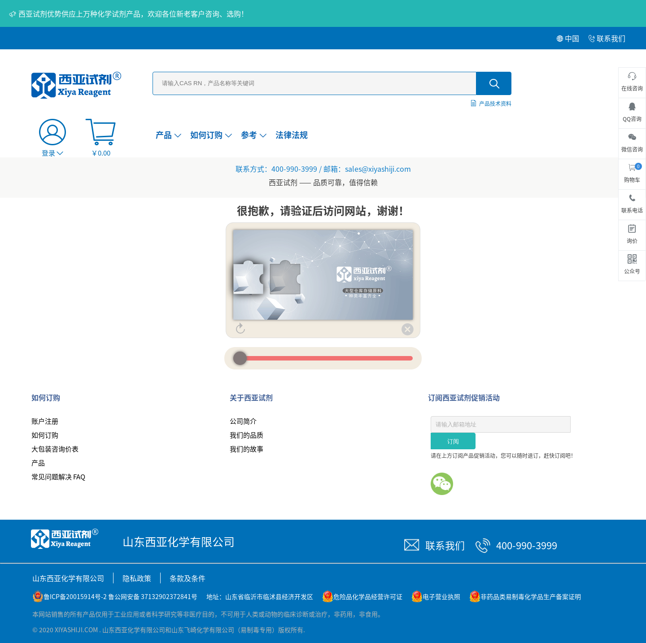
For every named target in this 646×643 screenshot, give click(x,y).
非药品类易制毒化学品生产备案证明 (530, 596)
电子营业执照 (441, 596)
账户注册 (44, 421)
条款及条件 (187, 578)
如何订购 (211, 134)
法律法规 (291, 134)
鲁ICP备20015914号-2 (75, 596)
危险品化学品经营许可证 (367, 596)
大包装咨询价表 (55, 448)
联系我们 (606, 38)
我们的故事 (246, 448)
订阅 (453, 441)
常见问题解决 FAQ (58, 476)
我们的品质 (246, 434)
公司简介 (243, 421)
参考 (253, 134)
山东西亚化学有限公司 (68, 578)
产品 (168, 134)
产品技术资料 (495, 103)
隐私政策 (136, 578)
